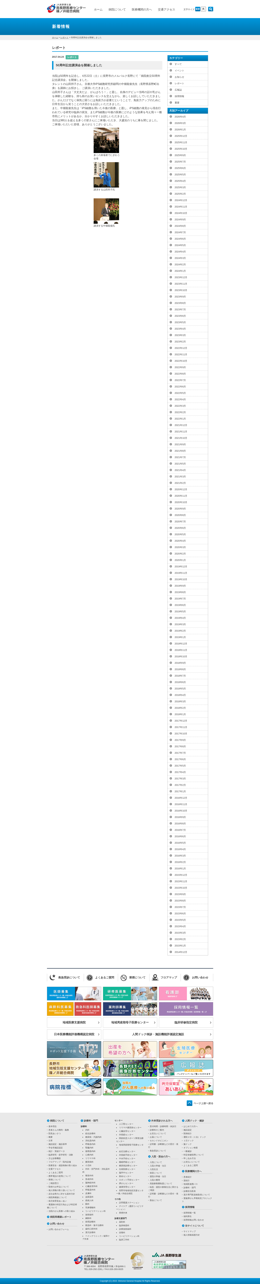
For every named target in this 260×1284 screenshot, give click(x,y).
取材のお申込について (59, 1187)
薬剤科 (122, 1222)
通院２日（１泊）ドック (195, 1137)
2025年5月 (180, 174)
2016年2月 (180, 862)
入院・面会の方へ (160, 1156)
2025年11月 (181, 142)
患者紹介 (188, 1177)
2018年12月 (181, 643)
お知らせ (179, 77)
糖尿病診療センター (128, 1165)
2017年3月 (180, 778)
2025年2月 (180, 193)
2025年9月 (180, 155)
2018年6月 (180, 682)
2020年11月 (181, 495)
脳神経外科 (90, 1183)
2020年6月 (180, 528)
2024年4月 (180, 251)
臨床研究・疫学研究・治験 (61, 1155)
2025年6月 (180, 168)
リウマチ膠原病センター (130, 1127)
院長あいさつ (55, 1133)
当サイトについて (194, 1225)
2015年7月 (180, 907)
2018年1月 (180, 714)
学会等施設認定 (56, 1148)
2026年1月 (180, 129)
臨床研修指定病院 (186, 1022)
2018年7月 (180, 675)
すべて (178, 64)
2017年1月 (180, 791)
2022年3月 (180, 405)
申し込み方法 (190, 1158)
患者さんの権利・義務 (59, 1130)
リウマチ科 (90, 1158)
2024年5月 (180, 245)
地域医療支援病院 (74, 1022)
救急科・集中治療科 (94, 1225)
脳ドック (188, 1144)
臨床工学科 (124, 1240)
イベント (179, 70)
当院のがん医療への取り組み (62, 1211)
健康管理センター (127, 1187)
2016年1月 (180, 868)
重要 (177, 102)
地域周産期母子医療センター (130, 1022)
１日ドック (189, 1140)
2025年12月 (181, 136)
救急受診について (158, 1151)
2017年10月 (181, 733)
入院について (156, 1162)
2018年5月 (180, 688)
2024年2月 (180, 264)
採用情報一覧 (190, 1213)
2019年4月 (180, 618)
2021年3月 (180, 476)
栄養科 (122, 1232)
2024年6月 (180, 238)
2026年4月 (180, 116)
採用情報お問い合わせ (194, 1220)
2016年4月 (180, 849)
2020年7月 (180, 521)
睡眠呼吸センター (127, 1162)
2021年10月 (181, 438)
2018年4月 (180, 695)
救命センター (125, 1176)
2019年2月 (180, 630)
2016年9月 (180, 817)
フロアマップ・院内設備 (60, 1162)
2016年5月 (180, 842)
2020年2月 (180, 553)
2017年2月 (180, 785)
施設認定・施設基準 (58, 1144)
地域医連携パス (191, 1184)
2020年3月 (180, 547)
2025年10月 (181, 148)
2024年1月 (180, 271)
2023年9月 (180, 296)
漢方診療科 (90, 1232)
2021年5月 (180, 463)
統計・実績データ (57, 1151)
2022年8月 (180, 373)
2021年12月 (181, 425)
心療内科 (89, 1155)
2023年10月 (181, 290)
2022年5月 (180, 393)
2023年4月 (180, 328)
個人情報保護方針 (192, 1235)
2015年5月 (180, 920)
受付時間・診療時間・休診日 (163, 1126)
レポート (64, 37)
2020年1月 (180, 560)
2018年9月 (180, 663)
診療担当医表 (190, 1191)
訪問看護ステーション (129, 1202)
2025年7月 (180, 161)
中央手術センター (127, 1158)
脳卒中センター (126, 1173)
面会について (156, 1200)
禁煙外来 (123, 1213)
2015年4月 (180, 926)
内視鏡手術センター (128, 1155)
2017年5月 (180, 765)
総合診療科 (90, 1133)
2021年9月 (180, 444)
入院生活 (154, 1169)
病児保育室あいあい (58, 1201)
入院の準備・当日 (158, 1166)
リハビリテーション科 (95, 1211)
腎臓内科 (89, 1148)
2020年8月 (180, 515)
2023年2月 (180, 341)
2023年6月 (180, 316)
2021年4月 (180, 470)
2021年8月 (180, 450)
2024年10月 (181, 213)
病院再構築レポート (60, 1217)
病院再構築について (58, 1197)
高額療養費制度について (161, 1183)
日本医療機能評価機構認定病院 (74, 1034)
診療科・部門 (91, 1120)
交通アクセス (166, 9)
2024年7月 (180, 232)
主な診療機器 (55, 1158)
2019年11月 (181, 573)
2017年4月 (180, 772)
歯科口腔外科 (91, 1229)
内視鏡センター (126, 1134)
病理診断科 (90, 1222)
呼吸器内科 (90, 1144)
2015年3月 (180, 932)
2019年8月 (180, 592)
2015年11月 (181, 881)
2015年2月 (180, 939)
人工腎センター (126, 1124)
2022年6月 (180, 386)
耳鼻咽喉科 (90, 1207)
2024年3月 (180, 258)
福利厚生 (188, 1216)
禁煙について (55, 1179)
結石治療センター (127, 1151)
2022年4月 (180, 399)
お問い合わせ (57, 1223)
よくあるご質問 (56, 1172)
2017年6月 (180, 759)
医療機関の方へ (142, 9)
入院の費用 (155, 1180)
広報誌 (178, 89)
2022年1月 (180, 418)
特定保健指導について (194, 1155)
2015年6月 (180, 913)
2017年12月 (181, 720)
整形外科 (89, 1175)
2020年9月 (180, 508)
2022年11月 (181, 354)
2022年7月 (180, 380)
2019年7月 (180, 598)
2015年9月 (180, 894)
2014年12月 (181, 952)
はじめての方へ (191, 1126)
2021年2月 (180, 483)
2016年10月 (181, 810)
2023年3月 (180, 335)
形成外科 (89, 1179)
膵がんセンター (126, 1183)
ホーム (98, 9)
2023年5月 (180, 322)
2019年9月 (180, 585)
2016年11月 (181, 804)
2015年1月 (180, 945)
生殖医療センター (127, 1169)
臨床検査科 (124, 1225)
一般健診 (188, 1151)
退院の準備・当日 (158, 1176)
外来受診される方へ (162, 1120)
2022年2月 (180, 412)
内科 (87, 1130)
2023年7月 (180, 309)
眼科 (87, 1204)
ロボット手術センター (129, 1180)
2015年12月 (181, 875)
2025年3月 (180, 187)
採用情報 (179, 96)
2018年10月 (181, 656)
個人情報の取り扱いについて (62, 1190)
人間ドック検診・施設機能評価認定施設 (158, 1034)
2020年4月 (180, 540)
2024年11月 (181, 206)
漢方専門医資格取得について (197, 1195)
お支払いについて (158, 1133)
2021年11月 (181, 431)
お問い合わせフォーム (59, 1229)
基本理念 (53, 1126)
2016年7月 (180, 830)
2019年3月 (180, 624)
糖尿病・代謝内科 (93, 1137)
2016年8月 (180, 823)
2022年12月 (181, 348)
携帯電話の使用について (60, 1176)
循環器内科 (90, 1151)
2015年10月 (181, 887)
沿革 (51, 1140)
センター (118, 1120)
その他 (117, 1199)
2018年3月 (180, 701)
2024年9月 (180, 219)
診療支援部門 (120, 1218)
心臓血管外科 (91, 1186)
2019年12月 (181, 566)
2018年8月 (180, 669)
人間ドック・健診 (194, 1120)
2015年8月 (180, 900)
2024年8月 (180, 226)
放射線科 (89, 1214)
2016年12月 (181, 797)
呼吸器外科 (90, 1190)
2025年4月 (180, 181)
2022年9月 (180, 367)
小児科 (88, 1165)
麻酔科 (88, 1218)
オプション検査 (191, 1148)
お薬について (156, 1137)
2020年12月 (181, 489)
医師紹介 (188, 1133)
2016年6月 (180, 836)
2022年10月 (181, 361)
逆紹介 (187, 1180)
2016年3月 (180, 855)
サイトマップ (190, 1231)
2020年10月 (181, 502)
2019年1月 (180, 637)
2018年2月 (180, 708)
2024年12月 (181, 200)
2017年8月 (180, 746)
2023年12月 (181, 277)
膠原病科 (89, 1162)
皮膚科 (88, 1193)
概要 (51, 1137)
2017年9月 (180, 740)
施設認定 (188, 1130)
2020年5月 (180, 534)
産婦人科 (89, 1200)
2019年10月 (181, 579)
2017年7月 (180, 752)
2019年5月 (180, 611)
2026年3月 (180, 123)
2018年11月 (181, 650)
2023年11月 (181, 283)
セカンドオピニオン (159, 1140)
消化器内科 (90, 1140)
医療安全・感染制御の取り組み (63, 1165)
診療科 (84, 1126)
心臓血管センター (127, 1131)
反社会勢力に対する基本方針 (62, 1194)
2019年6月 (180, 605)
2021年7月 (180, 457)
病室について (156, 1173)
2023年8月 (180, 303)
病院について (117, 9)
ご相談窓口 (54, 1183)
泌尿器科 (89, 1197)
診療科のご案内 (157, 1130)
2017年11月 (181, 727)
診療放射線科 (125, 1229)
